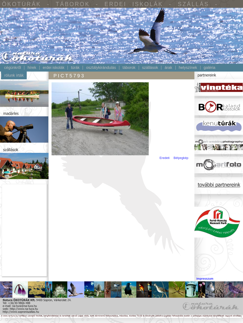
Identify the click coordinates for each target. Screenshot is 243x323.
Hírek (31, 68)
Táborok (128, 68)
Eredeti (164, 158)
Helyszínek (188, 68)
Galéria (209, 68)
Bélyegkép (181, 158)
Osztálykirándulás (101, 68)
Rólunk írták (14, 75)
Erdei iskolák (53, 68)
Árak (168, 68)
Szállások (150, 68)
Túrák (75, 68)
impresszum (204, 278)
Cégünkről (12, 68)
